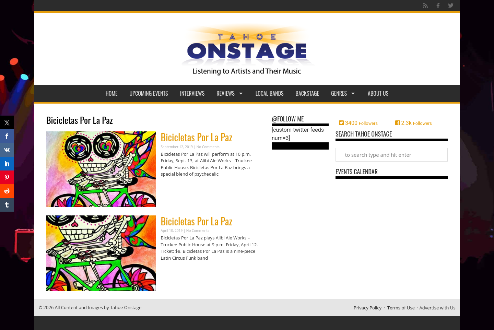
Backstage (307, 93)
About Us (378, 93)
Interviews (192, 93)
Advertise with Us (438, 308)
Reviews (230, 93)
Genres (343, 93)
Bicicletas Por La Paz (197, 137)
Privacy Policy (367, 308)
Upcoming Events (149, 93)
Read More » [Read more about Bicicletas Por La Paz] (173, 187)
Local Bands (270, 93)
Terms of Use (401, 308)
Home (112, 93)
